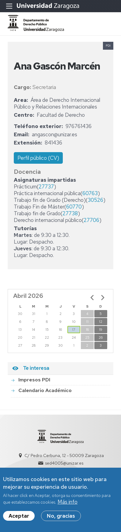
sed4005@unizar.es (64, 463)
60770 (74, 206)
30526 (95, 200)
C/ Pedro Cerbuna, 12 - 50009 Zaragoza (64, 455)
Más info (68, 505)
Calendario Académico (45, 390)
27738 (70, 213)
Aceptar (19, 519)
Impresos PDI (34, 380)
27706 (91, 220)
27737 (46, 186)
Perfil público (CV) (38, 158)
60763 (90, 193)
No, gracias (61, 519)
